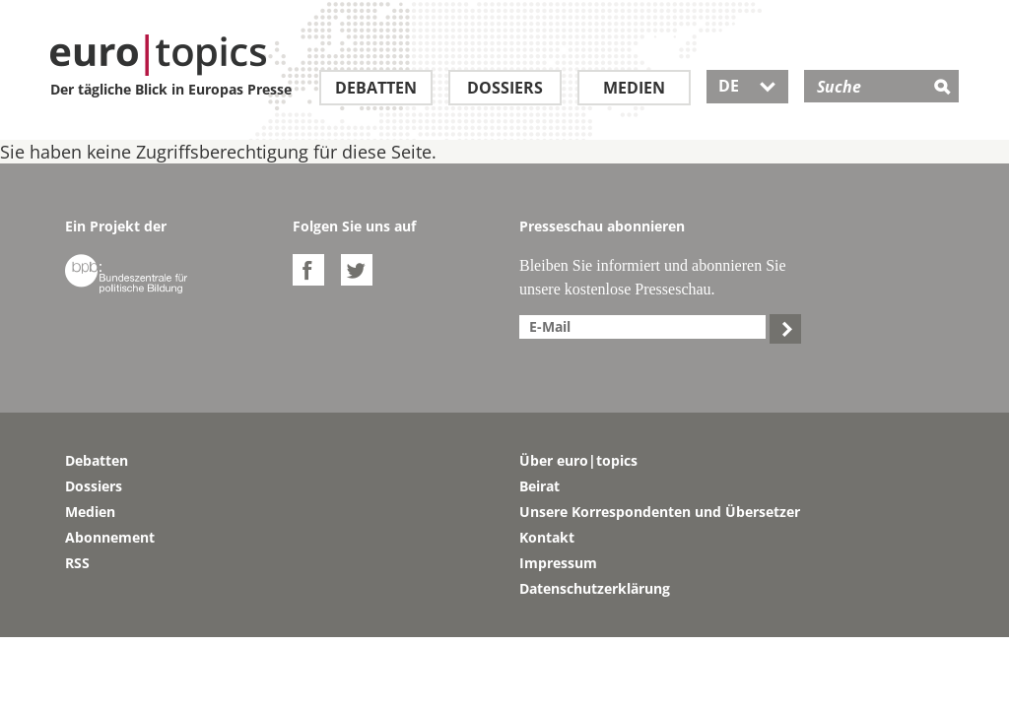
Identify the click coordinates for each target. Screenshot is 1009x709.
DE (747, 86)
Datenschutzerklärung (594, 588)
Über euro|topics (578, 460)
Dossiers (505, 87)
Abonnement (110, 537)
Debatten (376, 87)
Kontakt (546, 537)
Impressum (558, 562)
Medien (634, 87)
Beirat (539, 486)
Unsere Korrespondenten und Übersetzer (659, 511)
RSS (77, 562)
